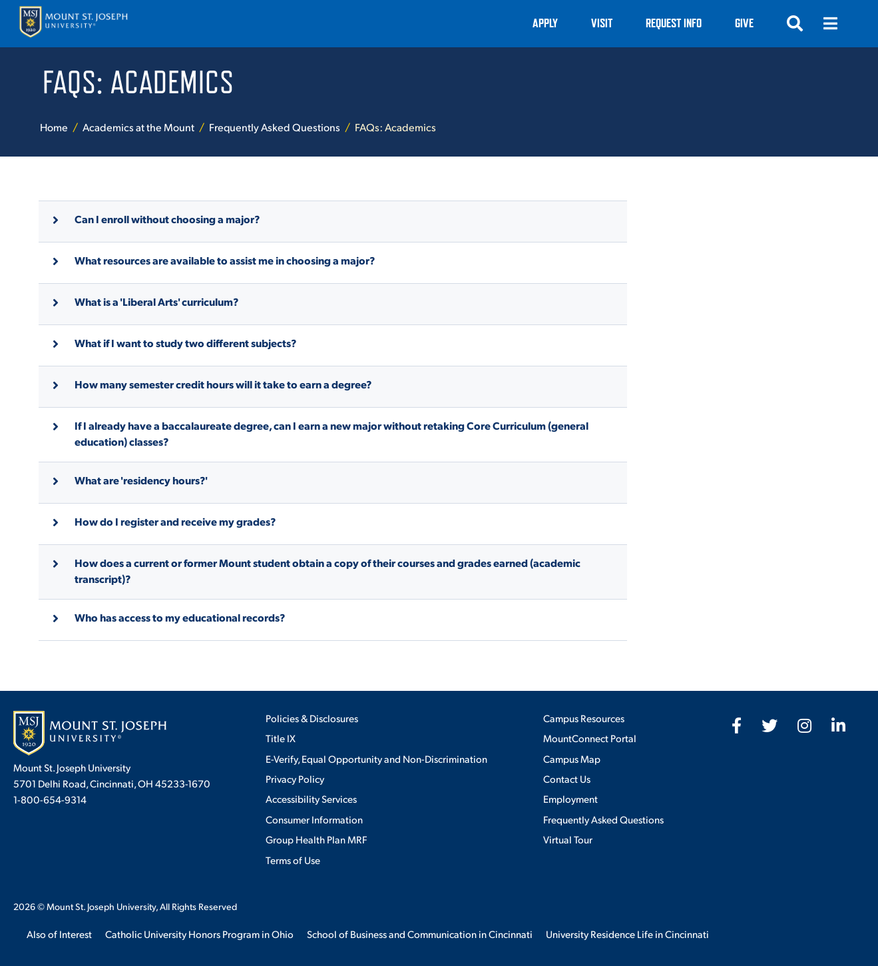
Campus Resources (583, 718)
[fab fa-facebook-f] (737, 725)
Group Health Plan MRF (316, 839)
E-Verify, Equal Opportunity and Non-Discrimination (376, 758)
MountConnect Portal (589, 737)
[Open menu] (830, 23)
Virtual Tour (567, 839)
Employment (570, 798)
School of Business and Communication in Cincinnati (420, 933)
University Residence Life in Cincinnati (627, 933)
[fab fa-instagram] (804, 725)
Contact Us (566, 778)
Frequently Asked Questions (274, 127)
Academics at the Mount (138, 127)
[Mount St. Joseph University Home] (73, 23)
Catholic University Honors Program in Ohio (199, 933)
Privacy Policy (295, 778)
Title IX (281, 737)
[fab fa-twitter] (769, 725)
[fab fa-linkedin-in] (838, 725)
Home (54, 127)
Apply (545, 23)
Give (744, 23)
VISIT (601, 23)
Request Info (674, 23)
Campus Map (571, 758)
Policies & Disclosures (312, 718)
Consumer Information (314, 819)
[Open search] (794, 23)
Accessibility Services (311, 798)
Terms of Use (293, 859)
